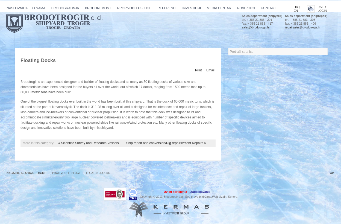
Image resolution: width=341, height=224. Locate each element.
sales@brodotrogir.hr (256, 27)
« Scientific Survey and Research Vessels (89, 143)
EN (296, 10)
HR (296, 6)
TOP (331, 172)
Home (42, 172)
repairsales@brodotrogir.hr (303, 27)
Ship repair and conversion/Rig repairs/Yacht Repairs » (166, 143)
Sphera (232, 196)
